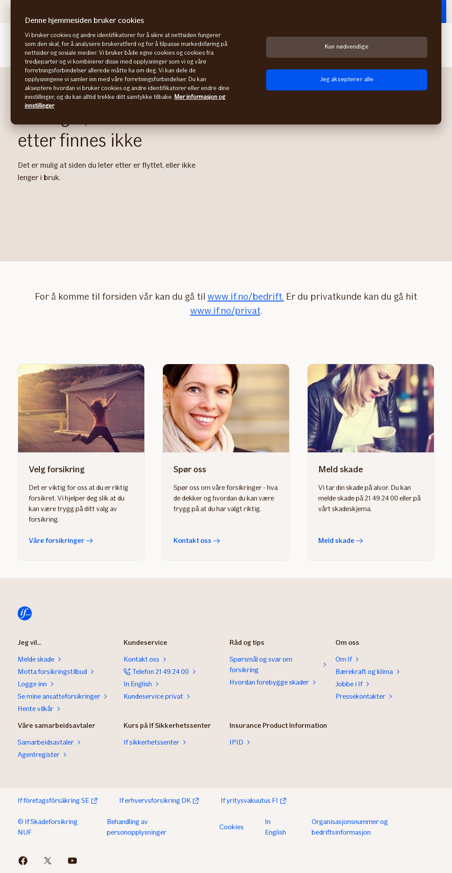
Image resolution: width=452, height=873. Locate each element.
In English (275, 826)
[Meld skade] (371, 408)
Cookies (231, 827)
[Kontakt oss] (226, 408)
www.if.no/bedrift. (245, 296)
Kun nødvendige (347, 46)
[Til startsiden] (25, 613)
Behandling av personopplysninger (136, 826)
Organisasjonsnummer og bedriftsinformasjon (350, 826)
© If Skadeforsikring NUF (48, 826)
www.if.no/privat (225, 310)
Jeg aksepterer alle (347, 79)
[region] (226, 62)
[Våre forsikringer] (81, 408)
